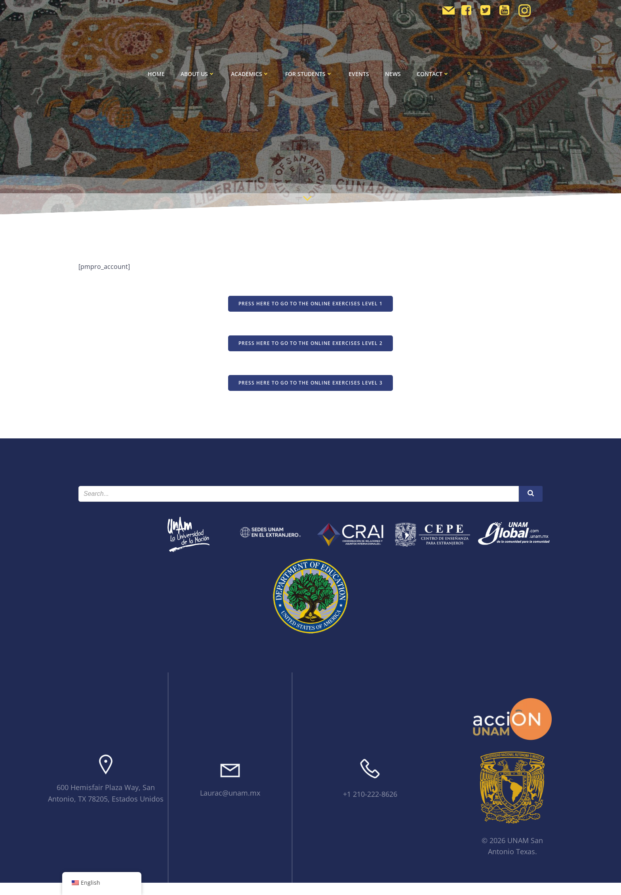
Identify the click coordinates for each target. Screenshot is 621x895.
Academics (250, 74)
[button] (469, 74)
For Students (309, 74)
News (393, 74)
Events (359, 74)
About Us (198, 74)
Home (156, 74)
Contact (433, 74)
